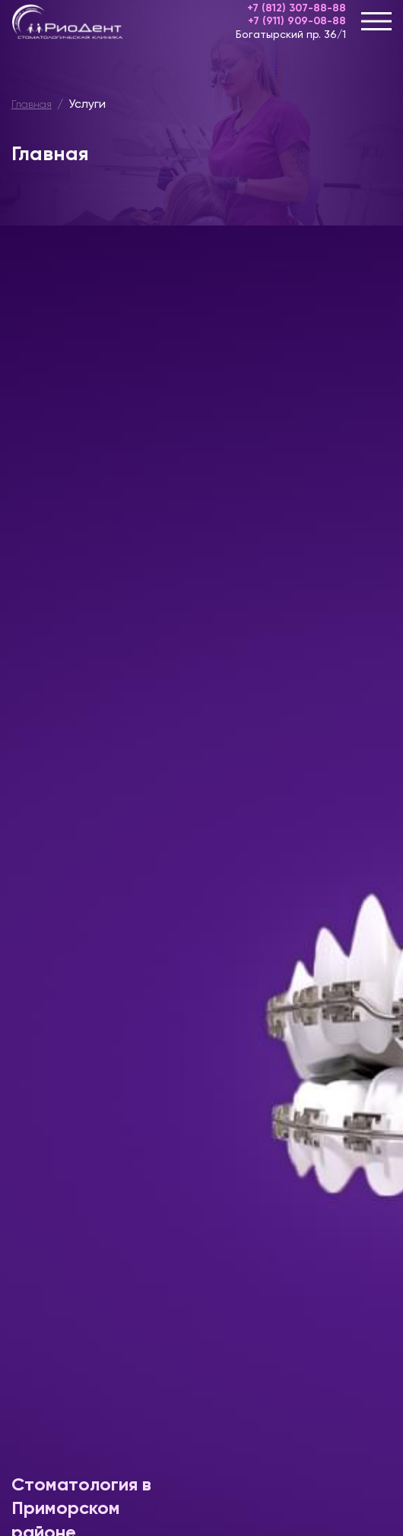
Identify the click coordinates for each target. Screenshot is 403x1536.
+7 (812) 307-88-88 (296, 8)
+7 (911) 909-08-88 (297, 21)
